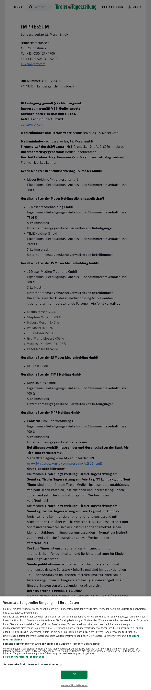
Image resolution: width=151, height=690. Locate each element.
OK (74, 677)
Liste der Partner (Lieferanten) (23, 659)
